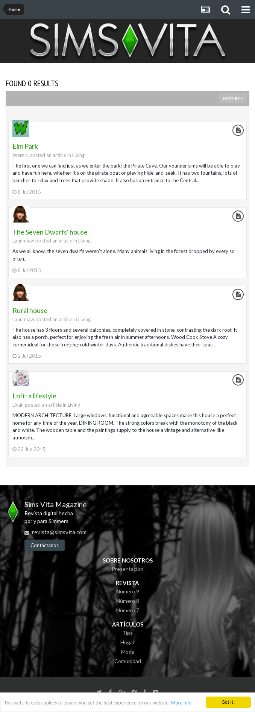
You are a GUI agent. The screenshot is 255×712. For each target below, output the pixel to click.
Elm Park (25, 146)
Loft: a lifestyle (34, 396)
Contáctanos (44, 545)
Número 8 (127, 601)
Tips (127, 633)
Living (78, 155)
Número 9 (127, 591)
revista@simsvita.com (59, 532)
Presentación (127, 569)
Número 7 (127, 610)
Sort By (233, 98)
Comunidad (127, 661)
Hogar (127, 642)
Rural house (29, 310)
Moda (127, 651)
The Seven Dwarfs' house (50, 232)
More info (181, 703)
